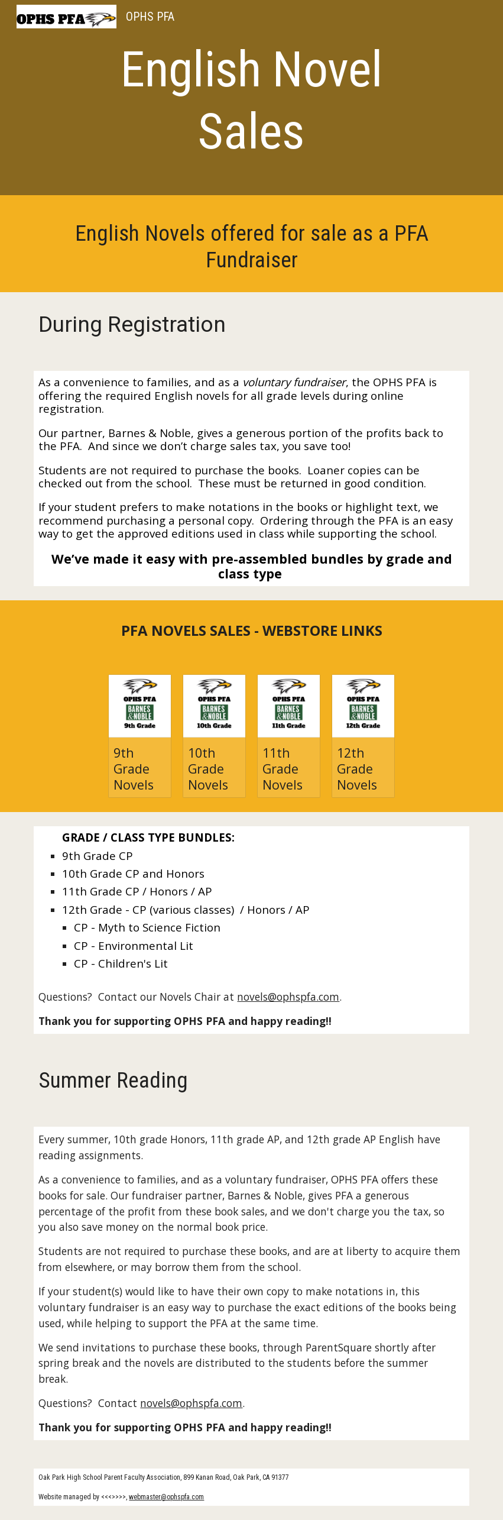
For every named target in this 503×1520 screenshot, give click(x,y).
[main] (251, 100)
